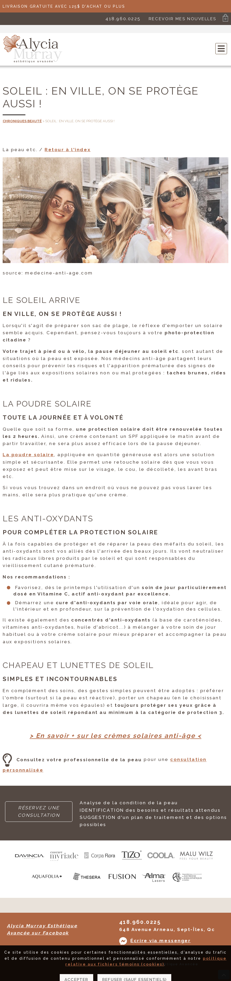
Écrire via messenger (160, 940)
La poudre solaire (28, 454)
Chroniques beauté (22, 121)
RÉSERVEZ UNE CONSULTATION (39, 811)
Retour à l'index (68, 149)
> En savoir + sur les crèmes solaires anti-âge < (115, 735)
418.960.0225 (123, 18)
